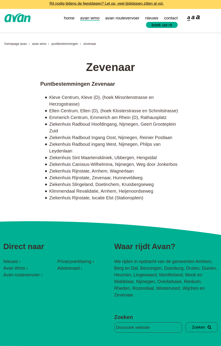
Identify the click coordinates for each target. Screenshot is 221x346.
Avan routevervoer (122, 18)
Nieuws (151, 18)
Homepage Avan (15, 44)
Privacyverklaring (74, 261)
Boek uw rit (162, 25)
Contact (171, 18)
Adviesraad (68, 268)
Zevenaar (89, 44)
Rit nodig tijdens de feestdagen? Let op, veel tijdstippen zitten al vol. (107, 3)
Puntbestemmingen (65, 44)
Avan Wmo (90, 18)
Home (69, 18)
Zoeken (123, 317)
